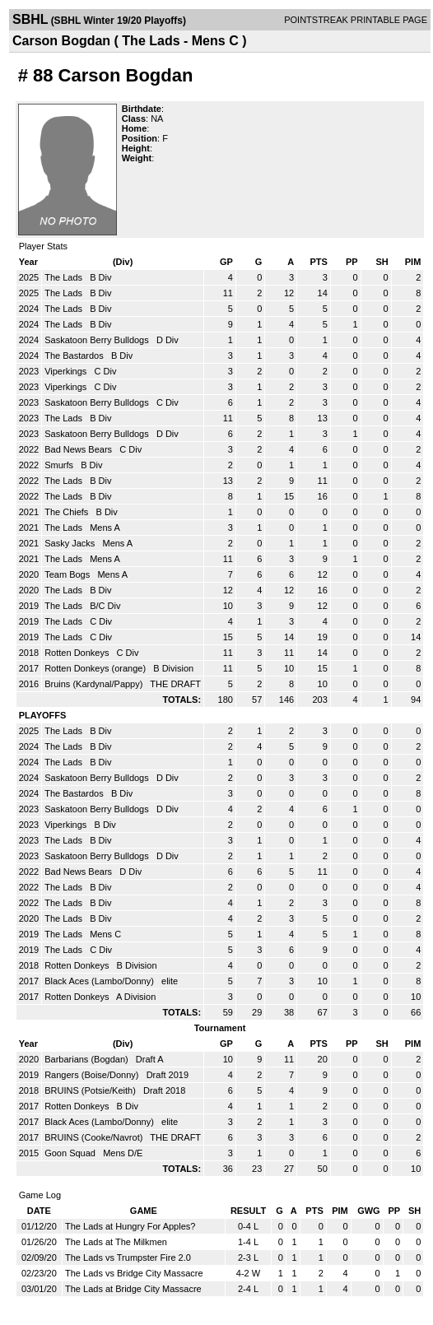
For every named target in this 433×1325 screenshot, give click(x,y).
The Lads (64, 277)
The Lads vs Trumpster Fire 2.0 (128, 1257)
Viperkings (66, 371)
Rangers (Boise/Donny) (92, 1075)
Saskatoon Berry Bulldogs (97, 340)
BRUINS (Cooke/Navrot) (94, 1137)
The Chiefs (67, 512)
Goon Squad (71, 1153)
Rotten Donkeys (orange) (96, 668)
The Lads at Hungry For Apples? (130, 1226)
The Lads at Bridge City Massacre (133, 1289)
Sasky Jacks (70, 543)
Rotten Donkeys (77, 653)
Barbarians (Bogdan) (87, 1059)
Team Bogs (68, 574)
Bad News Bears (79, 449)
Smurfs (60, 465)
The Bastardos (75, 355)
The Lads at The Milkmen (116, 1242)
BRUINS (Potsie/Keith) (91, 1090)
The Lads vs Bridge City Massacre (134, 1273)
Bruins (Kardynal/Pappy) (94, 684)
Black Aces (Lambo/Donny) (100, 981)
